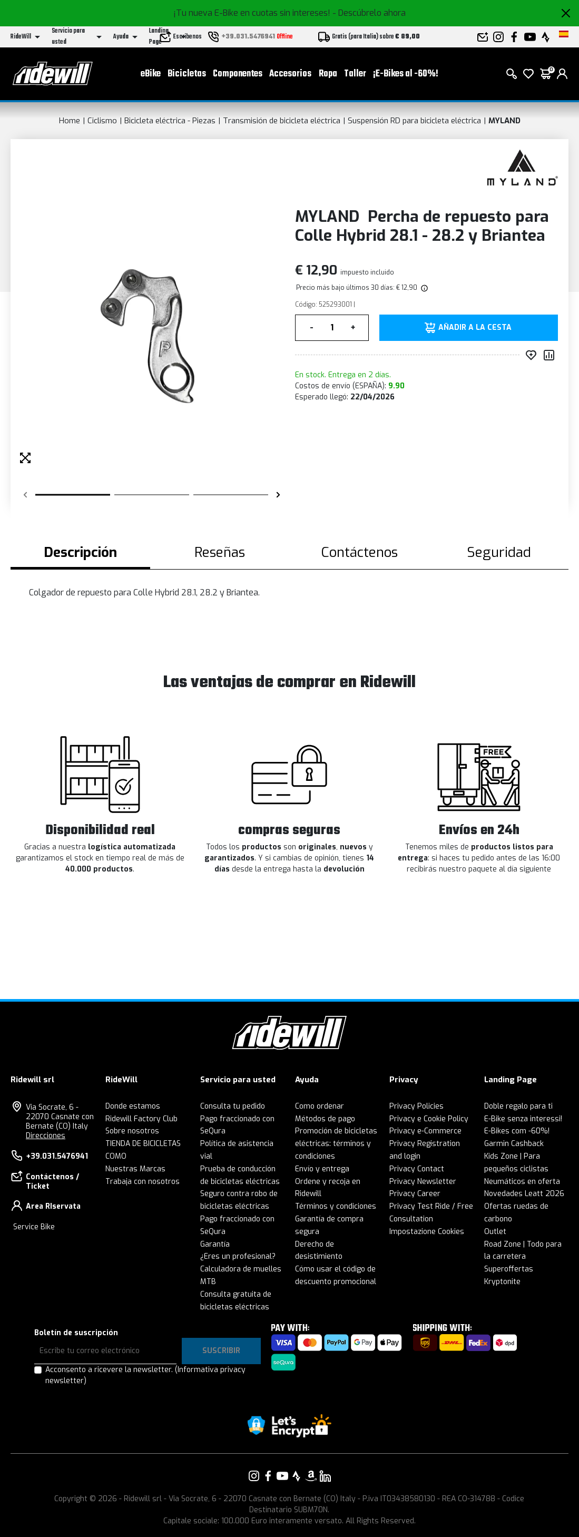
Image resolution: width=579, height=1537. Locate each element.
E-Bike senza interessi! (523, 1119)
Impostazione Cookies (426, 1232)
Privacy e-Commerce (425, 1131)
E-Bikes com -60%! (516, 1131)
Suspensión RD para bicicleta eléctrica (414, 120)
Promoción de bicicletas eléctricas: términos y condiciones (336, 1143)
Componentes (237, 74)
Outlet (495, 1232)
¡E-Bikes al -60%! (405, 74)
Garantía (215, 1244)
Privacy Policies (416, 1106)
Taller (355, 74)
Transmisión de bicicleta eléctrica (281, 120)
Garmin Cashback (514, 1144)
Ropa (328, 74)
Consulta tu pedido (232, 1106)
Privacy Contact (416, 1169)
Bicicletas (187, 74)
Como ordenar (319, 1106)
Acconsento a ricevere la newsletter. (145, 1375)
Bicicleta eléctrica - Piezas (169, 120)
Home (69, 120)
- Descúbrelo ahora (369, 12)
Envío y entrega (322, 1169)
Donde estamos (132, 1106)
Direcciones (45, 1136)
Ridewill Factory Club (141, 1119)
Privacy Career (414, 1194)
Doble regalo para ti (518, 1106)
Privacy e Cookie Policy (428, 1119)
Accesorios (290, 74)
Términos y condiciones (335, 1206)
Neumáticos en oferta (522, 1182)
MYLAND (504, 120)
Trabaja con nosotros (142, 1182)
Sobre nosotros (132, 1131)
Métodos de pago (325, 1119)
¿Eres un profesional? (238, 1256)
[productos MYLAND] (522, 170)
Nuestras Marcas (135, 1169)
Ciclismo (102, 120)
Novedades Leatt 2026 (524, 1194)
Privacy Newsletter (422, 1182)
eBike (151, 74)
